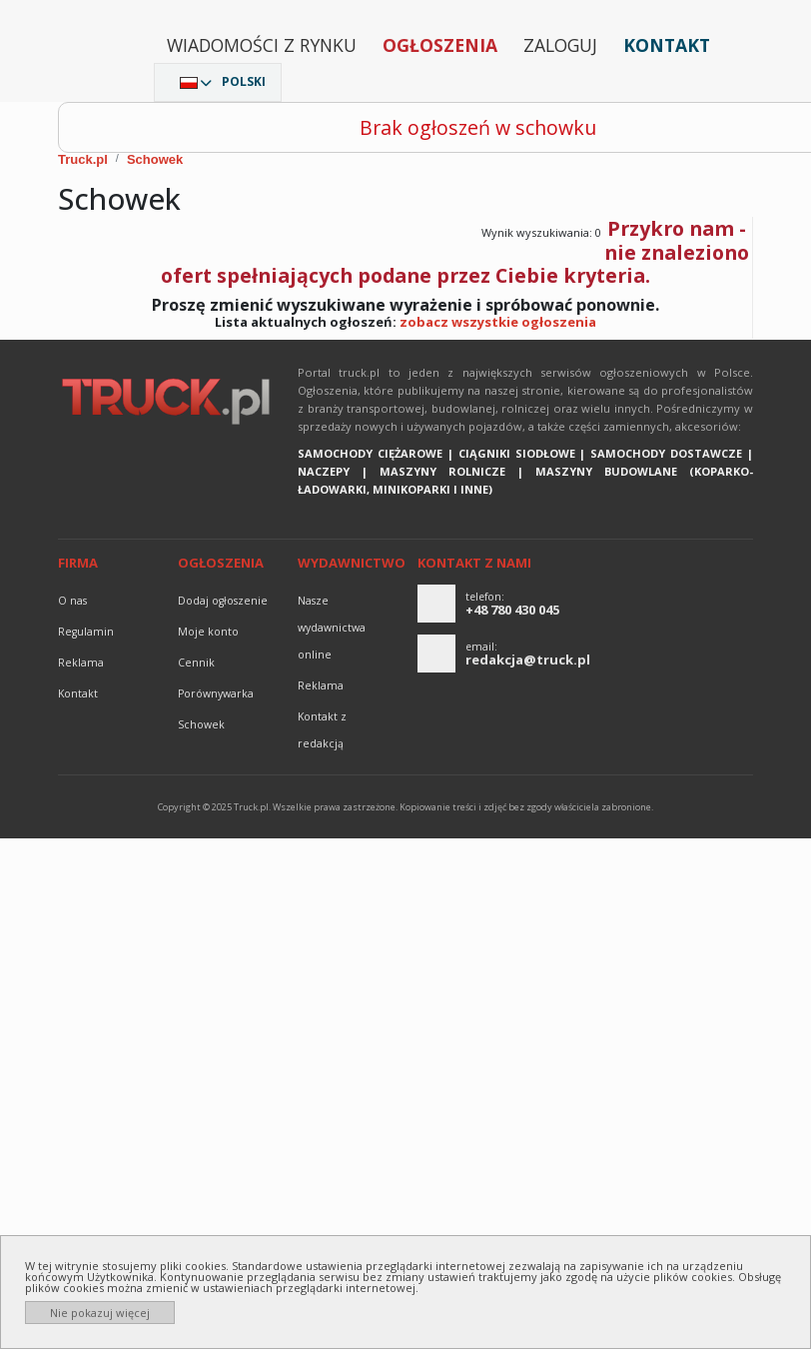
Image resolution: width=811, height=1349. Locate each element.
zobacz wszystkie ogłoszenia (498, 322)
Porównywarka (216, 693)
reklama (81, 663)
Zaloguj (560, 45)
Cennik (196, 663)
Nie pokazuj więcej (100, 1312)
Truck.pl (83, 159)
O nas (72, 601)
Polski (244, 81)
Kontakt (666, 45)
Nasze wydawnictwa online (332, 628)
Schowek (155, 159)
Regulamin (86, 632)
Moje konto (208, 632)
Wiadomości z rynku (262, 45)
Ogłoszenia (440, 45)
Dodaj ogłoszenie (223, 601)
